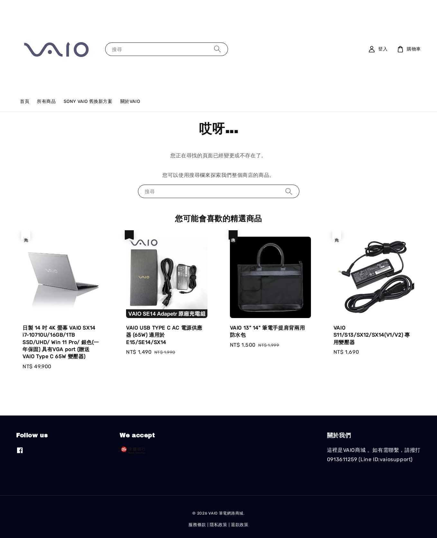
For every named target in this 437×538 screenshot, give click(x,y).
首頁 (24, 101)
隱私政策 (218, 524)
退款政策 (240, 524)
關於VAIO (130, 101)
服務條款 (197, 524)
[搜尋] (217, 49)
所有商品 (46, 101)
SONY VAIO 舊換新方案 (88, 101)
